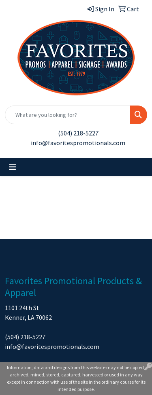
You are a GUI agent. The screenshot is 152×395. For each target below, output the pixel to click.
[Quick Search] (67, 115)
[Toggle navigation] (12, 167)
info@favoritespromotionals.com (78, 143)
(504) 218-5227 (78, 133)
